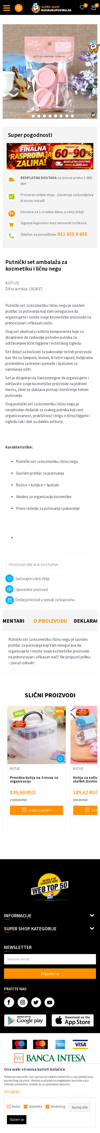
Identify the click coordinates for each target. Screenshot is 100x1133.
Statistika (35, 1106)
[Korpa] (92, 12)
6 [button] (56, 116)
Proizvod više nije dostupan (33, 564)
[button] (19, 8)
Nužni (16, 1106)
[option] (50, 71)
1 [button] (28, 116)
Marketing (58, 1106)
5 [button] (50, 116)
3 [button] (39, 116)
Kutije (12, 283)
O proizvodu (50, 620)
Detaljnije (12, 1091)
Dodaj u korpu (36, 809)
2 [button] (33, 116)
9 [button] (72, 116)
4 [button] (44, 116)
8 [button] (67, 116)
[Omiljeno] (81, 4)
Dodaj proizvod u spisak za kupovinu (40, 599)
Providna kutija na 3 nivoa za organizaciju (34, 779)
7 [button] (61, 116)
